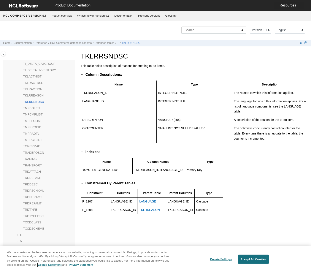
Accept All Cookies (254, 261)
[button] (21, 64)
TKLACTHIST (32, 76)
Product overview (61, 15)
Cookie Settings (221, 261)
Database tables (104, 42)
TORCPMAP (31, 146)
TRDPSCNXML (33, 190)
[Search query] (213, 30)
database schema (71, 42)
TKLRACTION (32, 89)
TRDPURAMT (32, 197)
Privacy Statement (81, 267)
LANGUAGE (147, 201)
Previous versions (149, 15)
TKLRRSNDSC (131, 42)
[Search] (242, 30)
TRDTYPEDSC (33, 216)
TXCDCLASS (32, 222)
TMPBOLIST (31, 108)
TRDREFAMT (32, 203)
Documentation (123, 15)
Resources (287, 5)
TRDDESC (30, 184)
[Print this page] (306, 43)
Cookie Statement (50, 267)
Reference (41, 42)
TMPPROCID (32, 127)
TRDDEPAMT (32, 178)
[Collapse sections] (301, 43)
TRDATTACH (32, 171)
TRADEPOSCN (33, 152)
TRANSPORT (32, 165)
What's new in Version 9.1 (93, 15)
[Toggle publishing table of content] (3, 53)
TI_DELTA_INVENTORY (39, 70)
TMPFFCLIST (32, 121)
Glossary (170, 15)
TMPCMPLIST (33, 114)
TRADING (30, 159)
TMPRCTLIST (32, 140)
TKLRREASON (33, 95)
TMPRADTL (31, 133)
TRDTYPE (30, 209)
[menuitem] (61, 15)
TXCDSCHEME (33, 228)
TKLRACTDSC (33, 83)
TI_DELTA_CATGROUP (39, 63)
